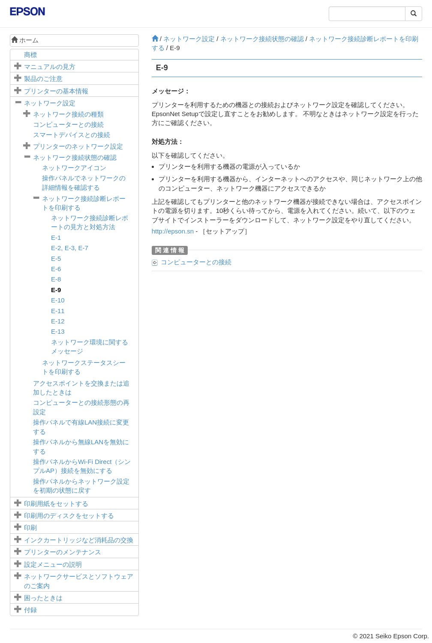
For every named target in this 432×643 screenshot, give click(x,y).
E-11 (58, 310)
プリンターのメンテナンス (62, 552)
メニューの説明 (53, 564)
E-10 (58, 300)
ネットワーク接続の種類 (68, 114)
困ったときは (43, 597)
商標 (30, 54)
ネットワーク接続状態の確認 (75, 157)
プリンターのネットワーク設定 (78, 146)
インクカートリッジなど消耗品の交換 (78, 540)
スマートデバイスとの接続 (71, 134)
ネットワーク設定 (49, 103)
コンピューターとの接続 (68, 124)
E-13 (58, 331)
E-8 (56, 279)
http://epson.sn (173, 231)
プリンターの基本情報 (56, 91)
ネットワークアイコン (74, 167)
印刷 (30, 527)
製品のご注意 (43, 78)
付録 (30, 609)
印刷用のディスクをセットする (69, 515)
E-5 (56, 258)
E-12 (58, 321)
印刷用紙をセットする (56, 503)
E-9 (56, 289)
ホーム (25, 40)
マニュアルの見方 (49, 66)
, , (69, 247)
